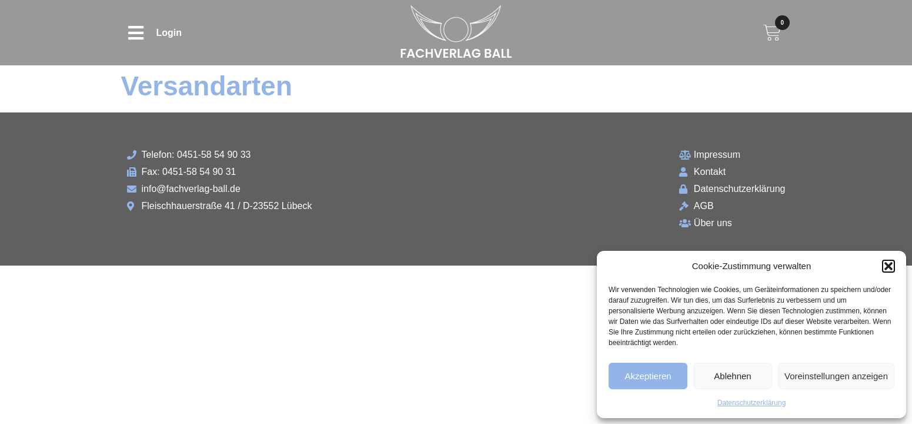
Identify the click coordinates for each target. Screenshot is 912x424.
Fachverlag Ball (456, 53)
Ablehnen (732, 376)
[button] (888, 266)
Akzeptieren (647, 376)
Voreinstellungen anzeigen (836, 376)
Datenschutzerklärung (751, 403)
